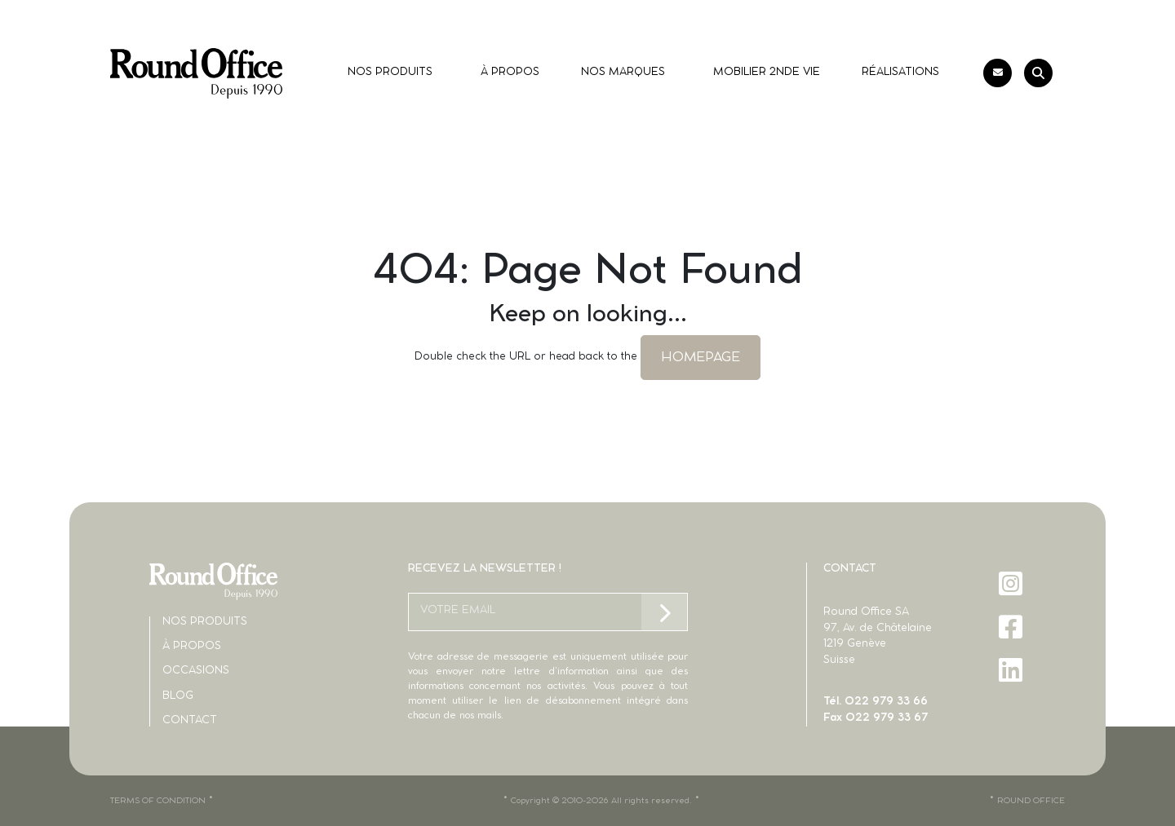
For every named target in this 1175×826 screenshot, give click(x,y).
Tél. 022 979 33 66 (875, 701)
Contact (189, 720)
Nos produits (204, 621)
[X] (1012, 713)
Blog (177, 696)
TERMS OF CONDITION (158, 801)
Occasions (195, 670)
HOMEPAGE (700, 357)
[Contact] (997, 73)
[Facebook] (1012, 626)
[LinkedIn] (1012, 669)
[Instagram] (1012, 583)
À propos (191, 646)
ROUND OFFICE (1031, 801)
